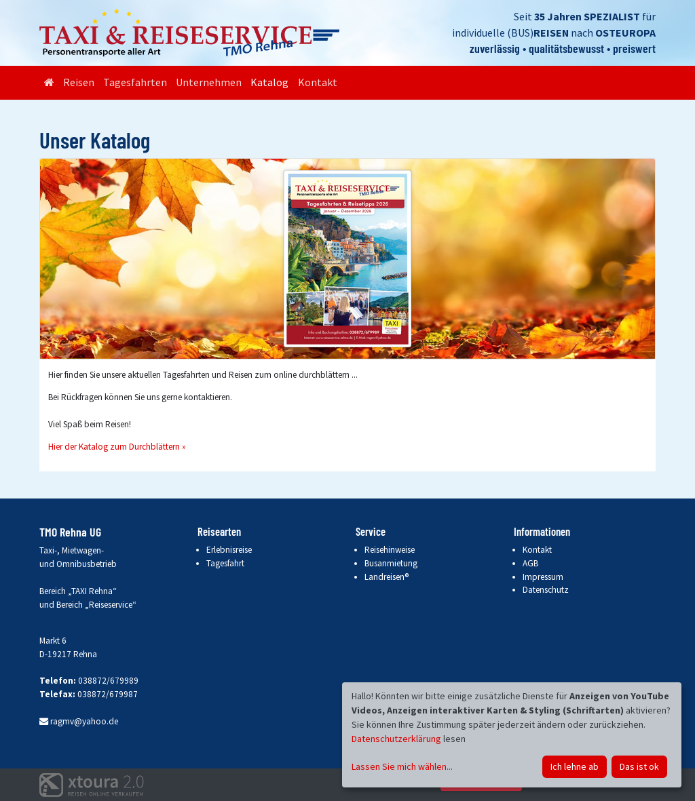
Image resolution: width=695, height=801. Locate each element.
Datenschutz (546, 589)
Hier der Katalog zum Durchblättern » (117, 446)
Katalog (269, 82)
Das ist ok (639, 766)
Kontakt (317, 82)
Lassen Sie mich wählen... (402, 766)
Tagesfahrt (225, 563)
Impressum (543, 577)
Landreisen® (386, 577)
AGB (530, 563)
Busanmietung (390, 563)
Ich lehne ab (574, 766)
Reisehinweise (389, 549)
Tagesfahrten (135, 82)
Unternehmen (209, 82)
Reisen (78, 82)
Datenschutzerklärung (396, 738)
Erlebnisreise (229, 549)
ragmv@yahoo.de (78, 721)
